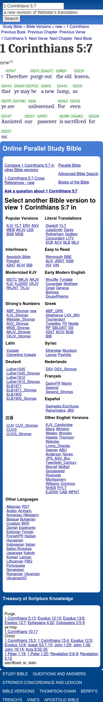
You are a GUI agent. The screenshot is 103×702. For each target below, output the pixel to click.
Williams (52, 484)
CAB (63, 492)
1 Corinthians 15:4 (53, 641)
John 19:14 (14, 650)
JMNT (60, 261)
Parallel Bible (69, 165)
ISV (49, 265)
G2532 (75, 101)
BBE (68, 257)
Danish (12, 528)
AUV (49, 261)
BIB (29, 265)
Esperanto (27, 528)
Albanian (13, 507)
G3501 (46, 86)
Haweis (52, 437)
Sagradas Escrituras (62, 406)
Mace (50, 429)
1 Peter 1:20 (38, 654)
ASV (35, 226)
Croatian (13, 523)
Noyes (67, 454)
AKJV (20, 230)
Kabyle (29, 553)
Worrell (51, 467)
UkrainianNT (16, 578)
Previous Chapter (43, 32)
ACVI (21, 265)
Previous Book (13, 32)
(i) (11, 61)
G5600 (19, 86)
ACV (58, 242)
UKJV (33, 284)
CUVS (11, 430)
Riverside (53, 475)
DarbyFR (53, 383)
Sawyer (52, 450)
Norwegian (15, 570)
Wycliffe (52, 279)
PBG (28, 561)
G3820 (61, 71)
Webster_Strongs (20, 319)
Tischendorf (55, 319)
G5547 (6, 116)
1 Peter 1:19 (15, 654)
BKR (25, 523)
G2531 (77, 86)
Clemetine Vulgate (21, 355)
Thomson (66, 437)
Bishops (52, 292)
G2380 (64, 116)
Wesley (52, 433)
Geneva (62, 288)
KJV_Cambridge (59, 425)
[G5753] (32, 86)
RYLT (62, 488)
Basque (12, 519)
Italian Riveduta (18, 549)
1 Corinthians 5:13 (20, 618)
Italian (30, 544)
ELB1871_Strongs (21, 390)
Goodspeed (55, 471)
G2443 (6, 86)
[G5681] (77, 116)
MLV (75, 242)
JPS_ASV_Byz (58, 458)
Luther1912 (15, 377)
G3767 (11, 71)
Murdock (69, 350)
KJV (9, 226)
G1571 (35, 71)
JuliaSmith (54, 230)
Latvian (25, 557)
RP (48, 328)
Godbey (71, 234)
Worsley (65, 433)
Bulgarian (28, 519)
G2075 (6, 101)
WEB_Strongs (17, 328)
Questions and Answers (59, 674)
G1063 (63, 101)
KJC (10, 284)
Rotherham (55, 234)
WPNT (73, 492)
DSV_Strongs (65, 369)
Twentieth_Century (61, 463)
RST (25, 507)
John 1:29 (62, 645)
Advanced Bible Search (78, 174)
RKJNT (12, 288)
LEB (30, 230)
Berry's (89, 691)
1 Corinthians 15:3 (20, 641)
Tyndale (66, 279)
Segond (52, 388)
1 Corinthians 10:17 (21, 632)
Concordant (55, 238)
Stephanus (54, 315)
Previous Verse (72, 32)
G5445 (62, 86)
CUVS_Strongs (18, 434)
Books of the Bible (73, 182)
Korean (12, 557)
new (33, 311)
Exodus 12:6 (15, 645)
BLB (66, 242)
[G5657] (47, 71)
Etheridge (53, 350)
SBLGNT (59, 328)
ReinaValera (56, 410)
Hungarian (14, 540)
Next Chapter (61, 39)
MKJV (23, 279)
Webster (52, 442)
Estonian (13, 532)
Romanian (14, 574)
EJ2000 (52, 492)
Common (67, 484)
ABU (63, 450)
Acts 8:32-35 (36, 650)
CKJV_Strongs (18, 336)
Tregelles (53, 324)
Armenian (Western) (22, 515)
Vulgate (12, 350)
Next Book (83, 39)
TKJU (24, 288)
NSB (70, 261)
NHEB (51, 488)
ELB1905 (14, 394)
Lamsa (51, 355)
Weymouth (54, 257)
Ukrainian (32, 574)
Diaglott (52, 226)
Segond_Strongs (59, 392)
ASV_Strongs (17, 324)
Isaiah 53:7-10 (40, 645)
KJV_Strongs (17, 315)
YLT (18, 226)
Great (50, 288)
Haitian (30, 536)
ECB (49, 242)
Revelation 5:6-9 (64, 654)
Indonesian (15, 544)
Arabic (11, 511)
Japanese (14, 553)
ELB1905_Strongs (21, 398)
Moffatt (64, 467)
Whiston (62, 429)
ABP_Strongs (17, 311)
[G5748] (19, 101)
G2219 (79, 71)
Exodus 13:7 (15, 623)
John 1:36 (81, 645)
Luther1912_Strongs (23, 382)
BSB (10, 234)
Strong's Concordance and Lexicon (42, 683)
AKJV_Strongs (18, 332)
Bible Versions (38, 27)
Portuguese (15, 565)
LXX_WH (72, 315)
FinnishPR (14, 536)
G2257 (30, 116)
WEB (10, 230)
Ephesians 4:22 (41, 623)
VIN (56, 265)
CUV (10, 425)
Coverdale (54, 284)
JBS (70, 410)
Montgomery (56, 479)
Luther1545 (15, 369)
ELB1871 (14, 386)
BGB (70, 332)
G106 (32, 101)
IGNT (10, 265)
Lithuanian (14, 561)
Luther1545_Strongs (23, 373)
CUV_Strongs (26, 425)
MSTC (11, 279)
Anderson (53, 454)
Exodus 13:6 (73, 618)
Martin (66, 383)
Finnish (28, 532)
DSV (49, 369)
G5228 (94, 116)
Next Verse (38, 39)
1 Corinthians (77, 27)
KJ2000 (21, 284)
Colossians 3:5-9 (70, 623)
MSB (19, 234)
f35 (71, 328)
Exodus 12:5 (81, 641)
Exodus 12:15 (49, 618)
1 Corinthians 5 (14, 39)
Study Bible (12, 27)
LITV (70, 238)
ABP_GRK (54, 311)
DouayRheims (57, 296)
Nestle (73, 324)
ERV (26, 226)
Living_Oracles (58, 446)
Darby (69, 230)
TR (64, 324)
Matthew (70, 284)
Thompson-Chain (58, 691)
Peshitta (64, 355)
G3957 (42, 116)
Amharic (25, 511)
